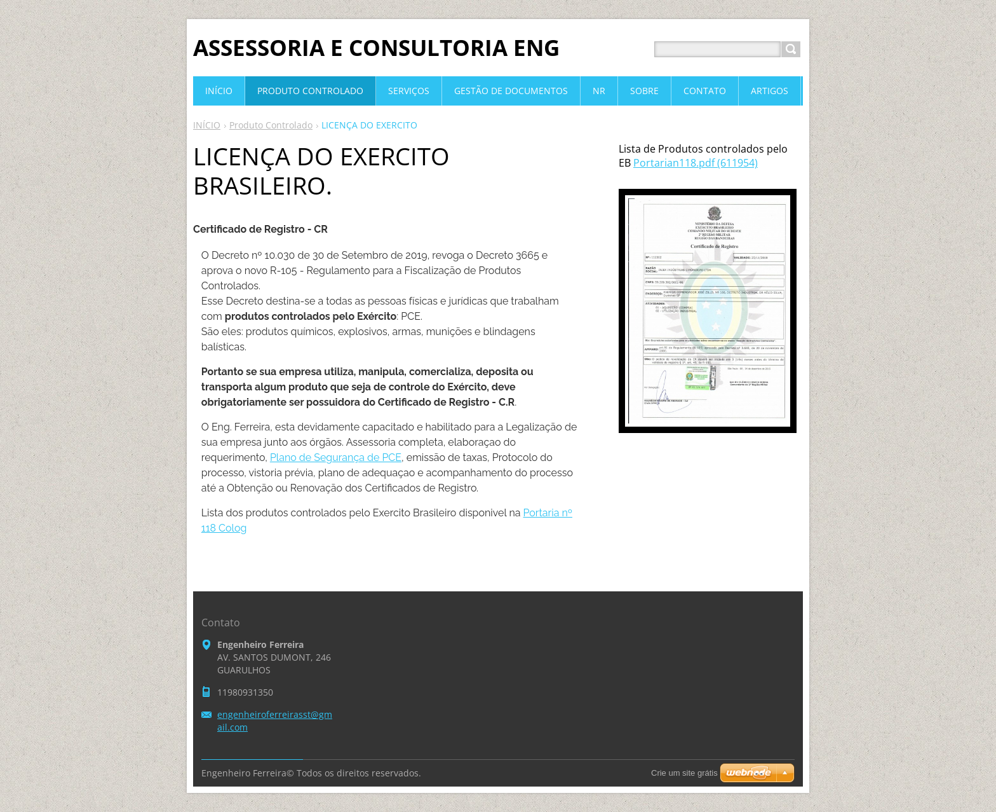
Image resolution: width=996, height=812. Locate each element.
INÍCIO (206, 125)
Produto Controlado (271, 125)
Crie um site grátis (684, 773)
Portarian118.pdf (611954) (695, 163)
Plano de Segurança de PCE (335, 457)
